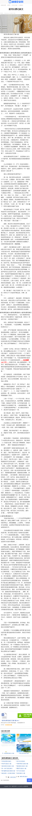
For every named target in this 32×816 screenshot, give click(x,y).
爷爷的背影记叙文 (6, 761)
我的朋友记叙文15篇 (22, 766)
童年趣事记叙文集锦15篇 (8, 770)
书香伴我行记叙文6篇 (22, 763)
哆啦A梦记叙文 (23, 776)
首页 (8, 5)
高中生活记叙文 (21, 761)
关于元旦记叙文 (21, 770)
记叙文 (21, 5)
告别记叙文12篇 (21, 773)
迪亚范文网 (14, 786)
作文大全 (14, 5)
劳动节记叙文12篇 (6, 763)
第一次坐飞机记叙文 (7, 768)
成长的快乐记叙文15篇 (8, 766)
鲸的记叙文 (13, 777)
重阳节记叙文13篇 (21, 768)
